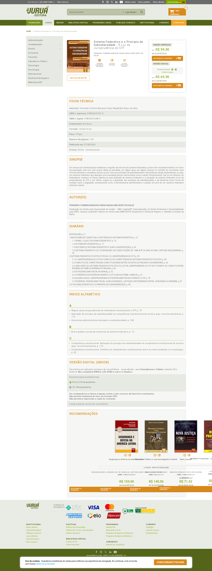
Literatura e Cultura (37, 61)
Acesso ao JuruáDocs (115, 545)
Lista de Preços (152, 530)
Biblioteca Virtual (76, 539)
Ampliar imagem (78, 78)
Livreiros (164, 23)
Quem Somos (32, 527)
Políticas (71, 524)
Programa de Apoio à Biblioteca (119, 536)
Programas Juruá (102, 23)
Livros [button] (48, 23)
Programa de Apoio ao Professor (119, 533)
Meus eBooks (158, 2)
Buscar (142, 12)
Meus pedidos (144, 2)
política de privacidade (45, 564)
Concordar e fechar (170, 562)
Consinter (178, 23)
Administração (35, 40)
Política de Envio (73, 533)
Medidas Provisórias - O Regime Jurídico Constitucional (171, 461)
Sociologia (33, 70)
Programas (112, 524)
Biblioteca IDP (35, 82)
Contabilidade (35, 44)
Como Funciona (72, 545)
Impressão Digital (33, 530)
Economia (33, 53)
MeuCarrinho (174, 12)
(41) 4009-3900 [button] (41, 2)
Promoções (34, 23)
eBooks (60, 23)
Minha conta (130, 2)
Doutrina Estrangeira (38, 78)
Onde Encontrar (32, 539)
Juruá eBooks (32, 536)
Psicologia (33, 65)
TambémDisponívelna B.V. (81, 455)
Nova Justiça (141, 459)
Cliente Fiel (110, 527)
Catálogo (150, 527)
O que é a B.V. (72, 542)
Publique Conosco (125, 23)
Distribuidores (152, 533)
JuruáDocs (112, 542)
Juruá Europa (176, 2)
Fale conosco (63, 2)
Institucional (147, 23)
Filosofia (32, 57)
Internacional (34, 74)
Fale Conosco (32, 542)
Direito (31, 49)
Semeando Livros (113, 530)
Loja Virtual (131, 12)
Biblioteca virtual (78, 23)
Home (28, 31)
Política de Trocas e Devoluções (79, 530)
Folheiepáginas (85, 455)
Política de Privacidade (75, 527)
